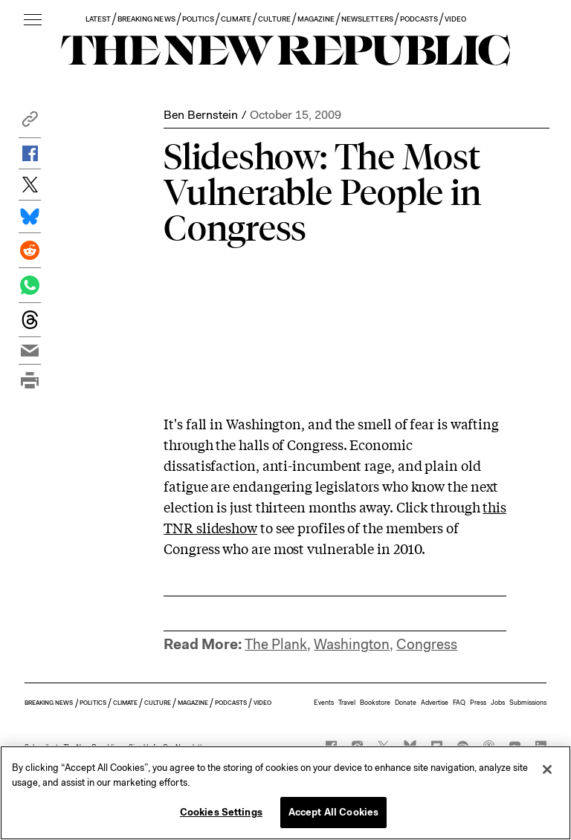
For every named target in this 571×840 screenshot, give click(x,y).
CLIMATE (236, 19)
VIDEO (455, 19)
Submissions (527, 702)
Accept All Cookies (333, 812)
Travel (346, 702)
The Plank (276, 644)
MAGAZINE (316, 19)
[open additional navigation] (33, 20)
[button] (30, 123)
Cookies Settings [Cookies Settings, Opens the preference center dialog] (221, 812)
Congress (426, 644)
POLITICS (198, 19)
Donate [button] (405, 702)
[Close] (547, 769)
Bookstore (375, 702)
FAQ (459, 702)
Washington (352, 644)
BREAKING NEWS (146, 19)
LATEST (98, 19)
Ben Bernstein (201, 115)
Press (478, 702)
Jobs (498, 702)
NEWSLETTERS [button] (367, 19)
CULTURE (274, 19)
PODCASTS (419, 19)
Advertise (434, 702)
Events (324, 702)
